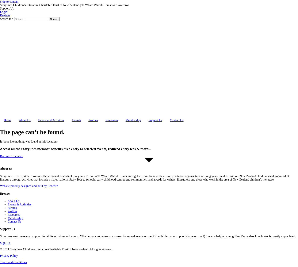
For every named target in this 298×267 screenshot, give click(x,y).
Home (7, 120)
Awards (76, 120)
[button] (7, 8)
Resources (111, 120)
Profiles (93, 120)
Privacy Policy (9, 255)
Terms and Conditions (13, 262)
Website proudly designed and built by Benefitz (29, 186)
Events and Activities (51, 120)
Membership (133, 120)
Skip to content (9, 1)
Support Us (155, 120)
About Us (25, 120)
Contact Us (177, 120)
